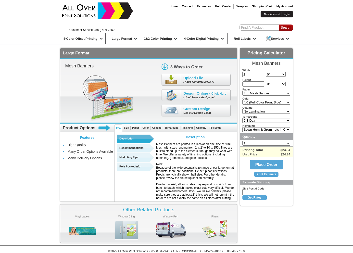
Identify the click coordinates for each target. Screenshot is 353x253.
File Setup (215, 127)
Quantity (201, 127)
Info (118, 128)
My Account (284, 6)
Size (126, 127)
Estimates (204, 6)
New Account (272, 14)
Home (173, 6)
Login (286, 14)
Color (145, 127)
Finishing (187, 127)
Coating (156, 127)
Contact (187, 6)
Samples (242, 6)
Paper (135, 127)
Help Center (223, 6)
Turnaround (171, 127)
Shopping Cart (262, 6)
